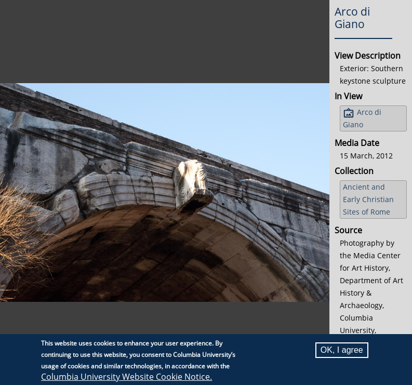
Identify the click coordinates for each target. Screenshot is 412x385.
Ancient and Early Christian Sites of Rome (368, 199)
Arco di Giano (362, 118)
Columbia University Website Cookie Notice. (126, 376)
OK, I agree (342, 350)
